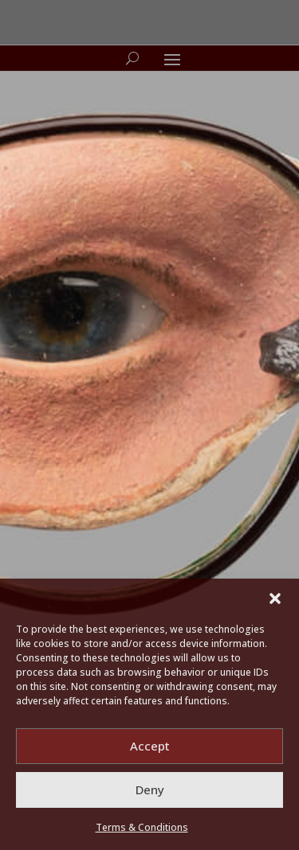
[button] (275, 598)
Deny (150, 789)
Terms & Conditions (142, 827)
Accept (150, 746)
